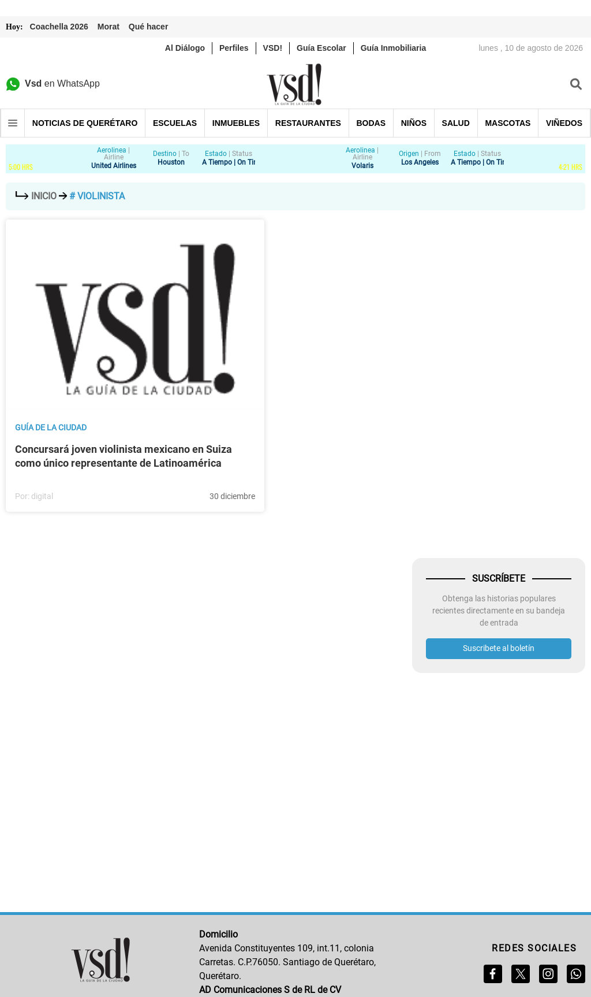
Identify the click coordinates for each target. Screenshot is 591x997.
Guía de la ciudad (51, 427)
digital (42, 496)
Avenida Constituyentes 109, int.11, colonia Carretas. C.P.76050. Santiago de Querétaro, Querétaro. (287, 962)
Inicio (37, 196)
